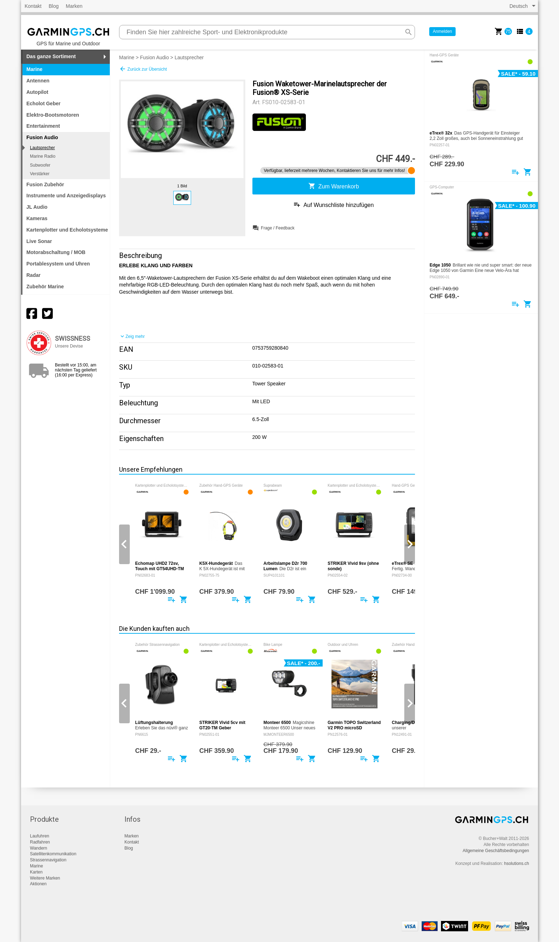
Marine (34, 69)
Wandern (38, 848)
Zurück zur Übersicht (143, 68)
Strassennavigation (48, 859)
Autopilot (37, 92)
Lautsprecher (42, 147)
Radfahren (40, 842)
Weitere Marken (45, 878)
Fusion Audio (154, 57)
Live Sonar (39, 241)
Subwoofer (40, 165)
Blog (53, 6)
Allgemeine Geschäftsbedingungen (496, 850)
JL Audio (36, 207)
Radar (33, 275)
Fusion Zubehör (45, 184)
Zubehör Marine (45, 286)
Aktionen (38, 883)
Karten (36, 872)
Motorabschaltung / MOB (56, 252)
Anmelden (442, 31)
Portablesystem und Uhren (58, 264)
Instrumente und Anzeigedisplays (66, 195)
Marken (74, 6)
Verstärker (40, 173)
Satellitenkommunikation (53, 853)
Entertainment (43, 126)
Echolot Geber (43, 103)
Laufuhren (39, 836)
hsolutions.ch (516, 863)
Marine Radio (42, 156)
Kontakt (33, 6)
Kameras (36, 218)
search (408, 32)
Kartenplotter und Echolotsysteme (67, 230)
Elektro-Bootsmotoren (52, 115)
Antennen (38, 80)
